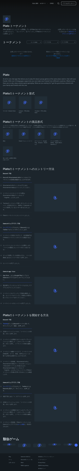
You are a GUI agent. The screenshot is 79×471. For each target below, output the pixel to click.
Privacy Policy (41, 462)
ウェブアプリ (7, 227)
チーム (10, 459)
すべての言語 (65, 42)
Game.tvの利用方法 (25, 456)
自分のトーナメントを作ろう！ (21, 56)
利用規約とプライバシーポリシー (46, 456)
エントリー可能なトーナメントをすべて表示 (57, 57)
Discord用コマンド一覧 (26, 459)
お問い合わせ (12, 462)
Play (10, 456)
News (22, 462)
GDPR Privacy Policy (43, 465)
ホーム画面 (21, 424)
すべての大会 (48, 42)
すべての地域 (32, 42)
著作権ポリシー (42, 468)
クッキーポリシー (42, 459)
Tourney (5, 323)
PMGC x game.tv (25, 465)
